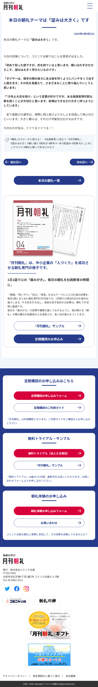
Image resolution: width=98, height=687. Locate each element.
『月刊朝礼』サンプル (49, 326)
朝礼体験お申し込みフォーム (49, 511)
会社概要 (71, 676)
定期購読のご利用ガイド (49, 408)
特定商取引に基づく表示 (46, 676)
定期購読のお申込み (49, 339)
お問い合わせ (49, 523)
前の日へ (16, 162)
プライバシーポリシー (14, 676)
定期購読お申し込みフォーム (49, 396)
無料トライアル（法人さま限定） (49, 453)
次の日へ (82, 162)
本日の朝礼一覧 (49, 180)
